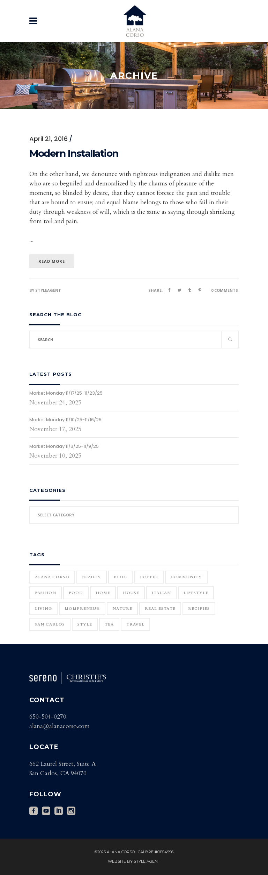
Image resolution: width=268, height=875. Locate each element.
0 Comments (224, 290)
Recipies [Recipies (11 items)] (199, 608)
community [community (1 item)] (186, 577)
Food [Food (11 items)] (76, 592)
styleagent (48, 290)
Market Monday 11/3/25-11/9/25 (64, 446)
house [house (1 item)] (131, 592)
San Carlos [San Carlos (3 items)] (50, 624)
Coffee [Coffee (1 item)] (149, 577)
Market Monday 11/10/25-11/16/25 (65, 419)
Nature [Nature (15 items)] (122, 608)
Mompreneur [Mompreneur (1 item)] (82, 608)
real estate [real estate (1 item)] (160, 608)
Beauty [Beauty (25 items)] (91, 577)
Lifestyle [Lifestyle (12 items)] (196, 592)
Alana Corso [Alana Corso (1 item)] (52, 577)
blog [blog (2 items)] (120, 577)
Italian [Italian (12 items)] (161, 592)
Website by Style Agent (134, 861)
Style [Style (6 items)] (84, 624)
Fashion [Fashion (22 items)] (45, 592)
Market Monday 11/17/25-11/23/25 (66, 393)
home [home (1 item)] (103, 592)
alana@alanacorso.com (59, 726)
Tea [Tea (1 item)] (109, 624)
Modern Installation (73, 153)
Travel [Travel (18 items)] (135, 624)
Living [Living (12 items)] (43, 608)
